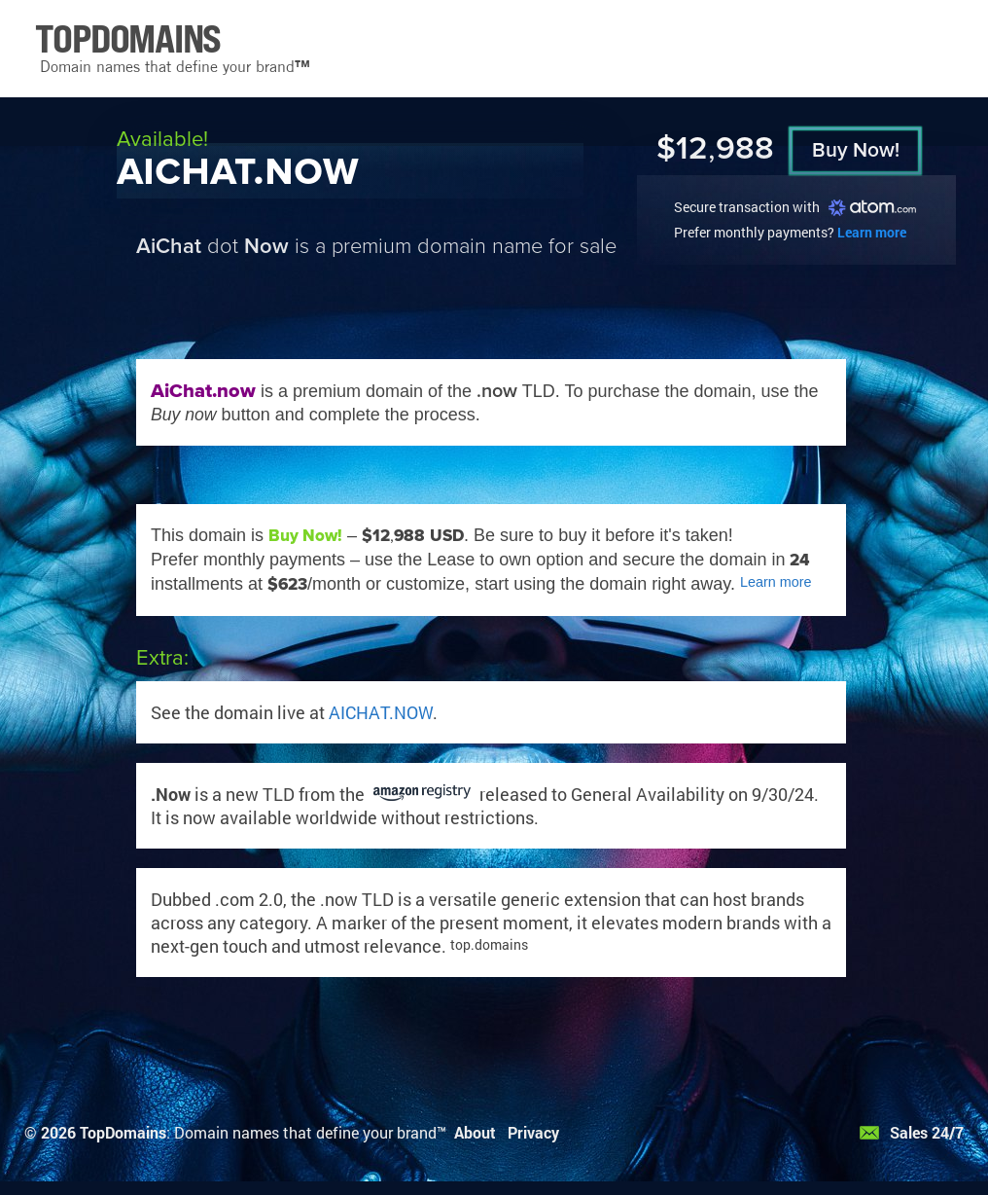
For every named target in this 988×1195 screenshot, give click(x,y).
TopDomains (123, 1132)
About (475, 1132)
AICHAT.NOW (381, 712)
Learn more (871, 232)
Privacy (533, 1132)
